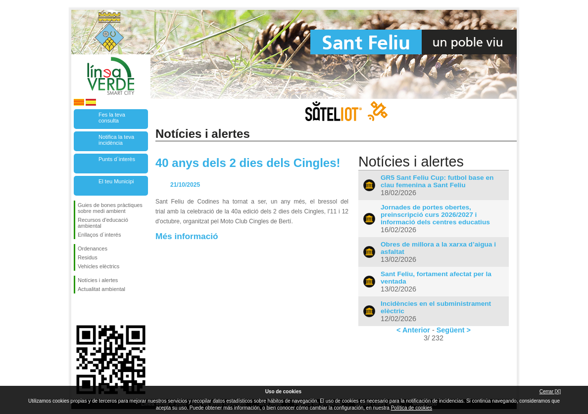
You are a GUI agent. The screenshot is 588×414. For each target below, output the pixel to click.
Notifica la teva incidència (116, 140)
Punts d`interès (116, 159)
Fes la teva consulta (111, 118)
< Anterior (413, 330)
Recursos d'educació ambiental (103, 223)
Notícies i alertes (98, 280)
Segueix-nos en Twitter (96, 309)
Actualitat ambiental (101, 289)
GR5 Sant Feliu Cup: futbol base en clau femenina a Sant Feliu (437, 181)
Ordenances (92, 248)
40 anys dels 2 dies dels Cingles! (248, 162)
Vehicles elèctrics (98, 266)
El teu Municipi (116, 181)
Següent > (454, 330)
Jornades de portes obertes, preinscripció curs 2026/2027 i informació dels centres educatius (435, 215)
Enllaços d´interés (99, 235)
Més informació (186, 236)
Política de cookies (411, 408)
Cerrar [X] (550, 391)
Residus (88, 257)
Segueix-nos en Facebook (80, 309)
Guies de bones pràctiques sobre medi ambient (110, 208)
